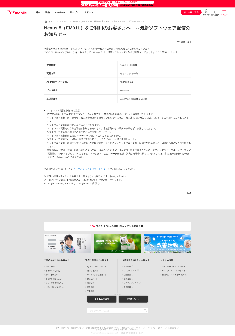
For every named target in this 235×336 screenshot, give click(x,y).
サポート (88, 12)
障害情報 (90, 287)
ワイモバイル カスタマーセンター (90, 169)
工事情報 (90, 291)
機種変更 (90, 283)
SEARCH (145, 310)
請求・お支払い (52, 275)
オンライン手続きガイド (97, 275)
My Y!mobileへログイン (96, 266)
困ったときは (92, 271)
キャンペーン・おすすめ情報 (173, 266)
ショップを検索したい (55, 283)
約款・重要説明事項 (93, 328)
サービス (74, 12)
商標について (76, 328)
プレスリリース (130, 271)
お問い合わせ (133, 299)
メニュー (224, 15)
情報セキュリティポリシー (132, 328)
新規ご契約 (50, 266)
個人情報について (110, 328)
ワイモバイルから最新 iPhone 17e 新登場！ (117, 226)
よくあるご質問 (101, 299)
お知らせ (63, 21)
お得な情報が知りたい (55, 287)
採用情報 (127, 287)
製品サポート (92, 279)
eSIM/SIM (60, 12)
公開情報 (127, 275)
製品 (47, 12)
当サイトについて (62, 328)
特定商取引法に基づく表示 (107, 329)
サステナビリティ (131, 283)
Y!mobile (17, 12)
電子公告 (127, 279)
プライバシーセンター (155, 328)
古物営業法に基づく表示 (129, 329)
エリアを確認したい (54, 279)
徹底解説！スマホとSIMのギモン (175, 275)
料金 (38, 12)
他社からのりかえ (53, 271)
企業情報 (127, 266)
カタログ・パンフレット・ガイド (175, 271)
